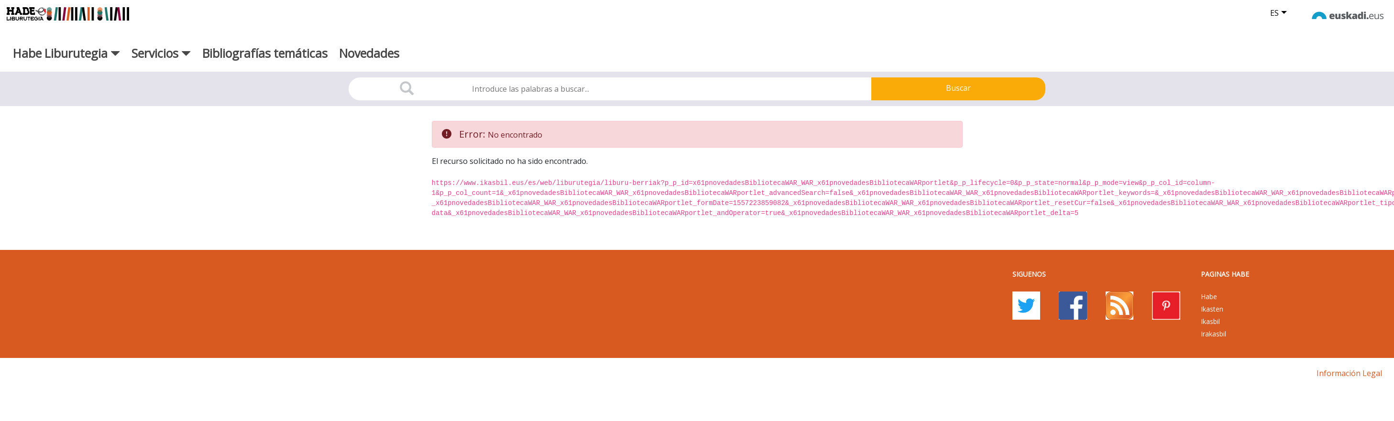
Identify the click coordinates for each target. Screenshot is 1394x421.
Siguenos (1029, 274)
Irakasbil (1213, 333)
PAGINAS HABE (1225, 274)
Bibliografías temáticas (265, 53)
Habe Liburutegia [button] (66, 53)
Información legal (1349, 373)
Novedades (369, 53)
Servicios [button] (161, 53)
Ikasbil (1210, 321)
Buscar (958, 88)
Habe (1209, 296)
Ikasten (1212, 308)
